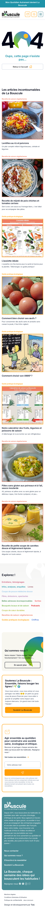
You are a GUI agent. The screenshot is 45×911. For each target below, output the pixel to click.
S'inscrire (27, 14)
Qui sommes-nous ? (13, 855)
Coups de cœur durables (13, 610)
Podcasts (35, 605)
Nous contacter (11, 851)
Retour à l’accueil (22, 66)
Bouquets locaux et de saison (15, 605)
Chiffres (35, 620)
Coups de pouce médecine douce (17, 591)
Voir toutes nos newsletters (15, 757)
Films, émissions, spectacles (15, 596)
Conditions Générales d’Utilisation (15, 897)
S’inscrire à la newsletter (15, 860)
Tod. (33, 905)
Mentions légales (10, 894)
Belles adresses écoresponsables (17, 601)
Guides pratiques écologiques (15, 620)
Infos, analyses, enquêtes (13, 587)
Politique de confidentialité (13, 900)
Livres (30, 587)
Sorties (38, 601)
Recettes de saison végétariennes (17, 615)
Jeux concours (28, 900)
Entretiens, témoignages (13, 582)
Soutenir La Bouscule (22, 710)
